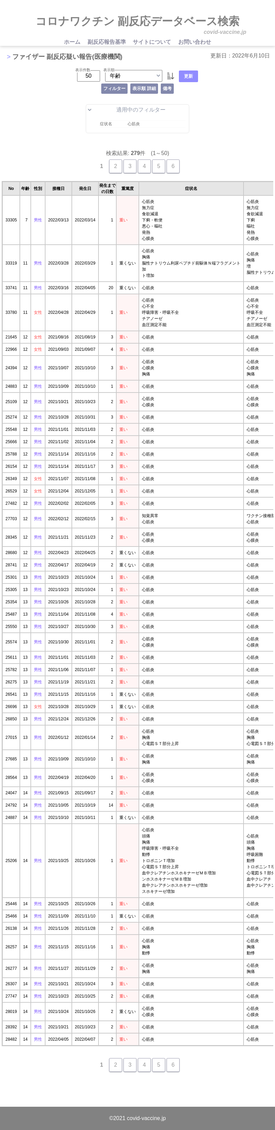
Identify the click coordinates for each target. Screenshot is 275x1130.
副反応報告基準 (107, 42)
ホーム (73, 42)
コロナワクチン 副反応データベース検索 (137, 21)
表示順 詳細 (144, 88)
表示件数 (82, 70)
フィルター (114, 88)
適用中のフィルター (127, 110)
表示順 (109, 70)
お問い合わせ (194, 42)
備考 (167, 88)
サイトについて (152, 42)
